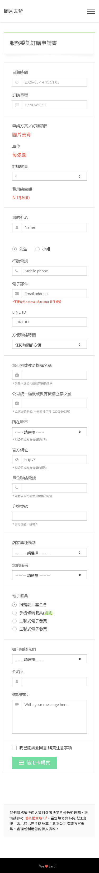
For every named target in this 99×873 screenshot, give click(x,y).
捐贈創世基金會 (29, 604)
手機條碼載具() (33, 612)
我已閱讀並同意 (42, 747)
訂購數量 (20, 166)
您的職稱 (20, 565)
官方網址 (20, 450)
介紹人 (18, 671)
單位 (16, 146)
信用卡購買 (34, 762)
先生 (19, 249)
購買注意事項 (60, 747)
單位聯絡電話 (24, 478)
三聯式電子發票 (29, 629)
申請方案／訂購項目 (30, 125)
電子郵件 (20, 284)
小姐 (42, 249)
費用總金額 (22, 189)
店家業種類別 (24, 542)
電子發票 (20, 595)
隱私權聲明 (36, 818)
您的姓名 (20, 217)
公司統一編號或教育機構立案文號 (42, 393)
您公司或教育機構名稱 (32, 365)
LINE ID (19, 312)
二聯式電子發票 (29, 620)
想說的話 (20, 694)
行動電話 (20, 261)
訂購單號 (20, 95)
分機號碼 (20, 506)
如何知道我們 (24, 649)
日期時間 (20, 72)
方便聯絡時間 (24, 334)
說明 (48, 612)
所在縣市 (20, 421)
